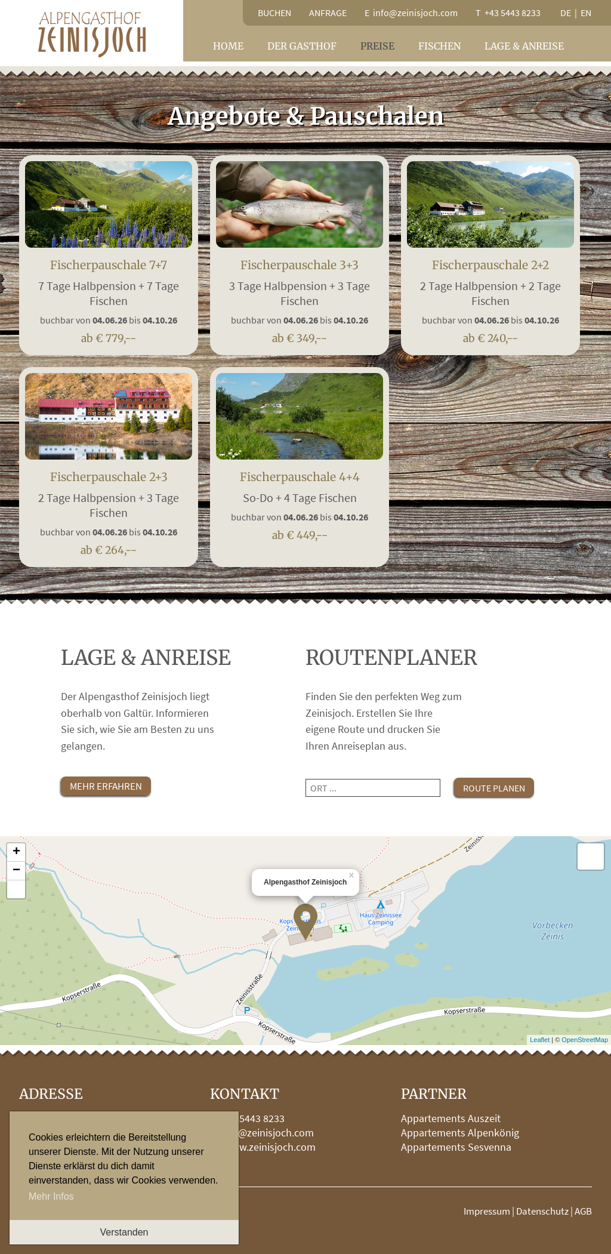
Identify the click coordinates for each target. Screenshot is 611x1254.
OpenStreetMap (584, 1039)
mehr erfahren (106, 786)
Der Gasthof (302, 46)
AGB (583, 1211)
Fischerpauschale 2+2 (490, 297)
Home (228, 46)
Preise (377, 46)
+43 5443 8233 (253, 1118)
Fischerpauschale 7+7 (108, 297)
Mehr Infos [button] (51, 1196)
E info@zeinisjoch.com (411, 13)
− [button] (16, 871)
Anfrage (328, 13)
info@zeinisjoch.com (267, 1132)
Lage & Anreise (524, 46)
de (565, 13)
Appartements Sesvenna (456, 1147)
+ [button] (16, 852)
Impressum (487, 1211)
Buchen (274, 13)
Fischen (439, 46)
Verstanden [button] (124, 1232)
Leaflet (540, 1039)
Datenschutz (542, 1211)
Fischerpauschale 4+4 (299, 502)
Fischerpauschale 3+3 (299, 297)
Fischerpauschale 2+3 (108, 509)
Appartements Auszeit (451, 1118)
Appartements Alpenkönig (460, 1132)
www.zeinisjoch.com (270, 1147)
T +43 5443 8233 (508, 13)
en (586, 13)
